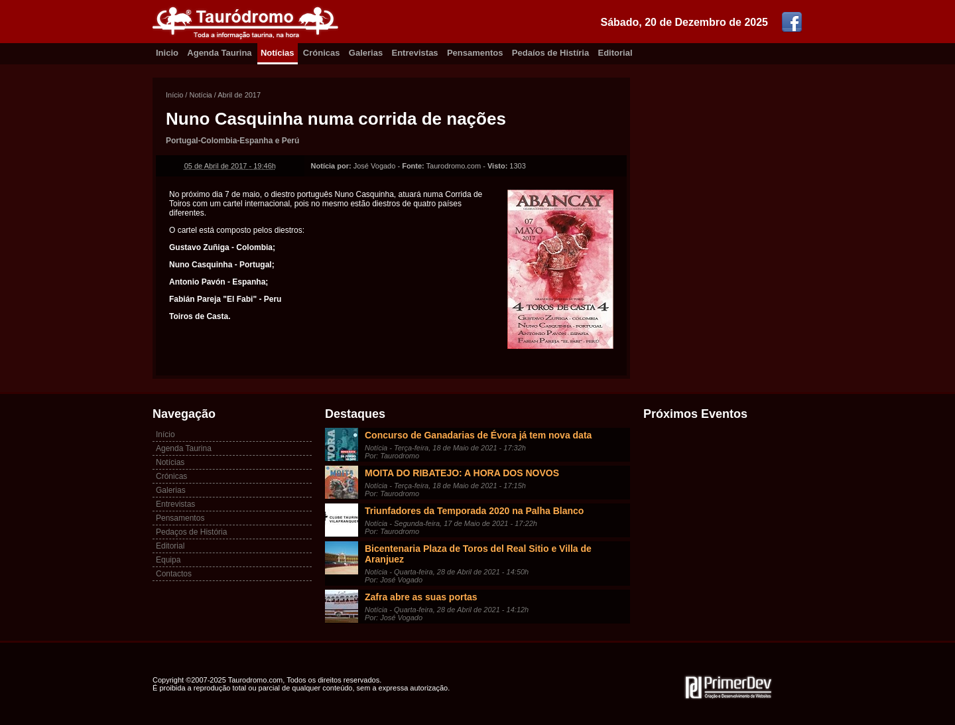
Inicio (167, 53)
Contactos (174, 573)
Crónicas (321, 53)
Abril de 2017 (239, 95)
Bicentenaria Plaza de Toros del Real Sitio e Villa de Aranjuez (478, 553)
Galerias (366, 53)
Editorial (615, 53)
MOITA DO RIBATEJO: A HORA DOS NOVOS (462, 473)
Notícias (277, 53)
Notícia (200, 95)
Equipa (168, 559)
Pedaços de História (191, 532)
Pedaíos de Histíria (550, 53)
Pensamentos (475, 53)
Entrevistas (415, 53)
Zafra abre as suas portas (421, 597)
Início (174, 95)
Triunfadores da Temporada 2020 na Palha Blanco (474, 510)
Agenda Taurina (219, 53)
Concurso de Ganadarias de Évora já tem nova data (478, 435)
